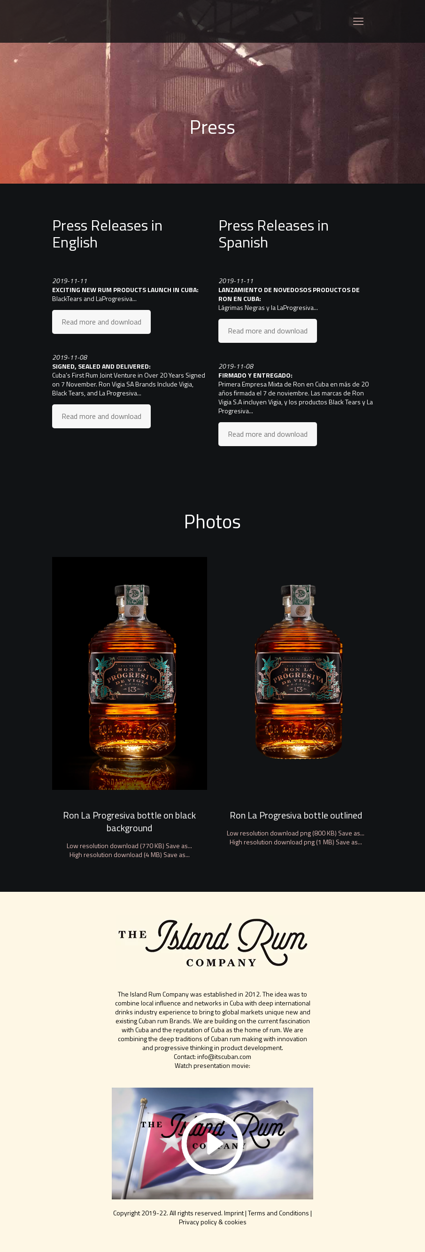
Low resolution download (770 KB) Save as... (129, 845)
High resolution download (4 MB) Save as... (130, 854)
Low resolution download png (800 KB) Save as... (295, 833)
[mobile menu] (358, 21)
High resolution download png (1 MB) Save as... (296, 842)
